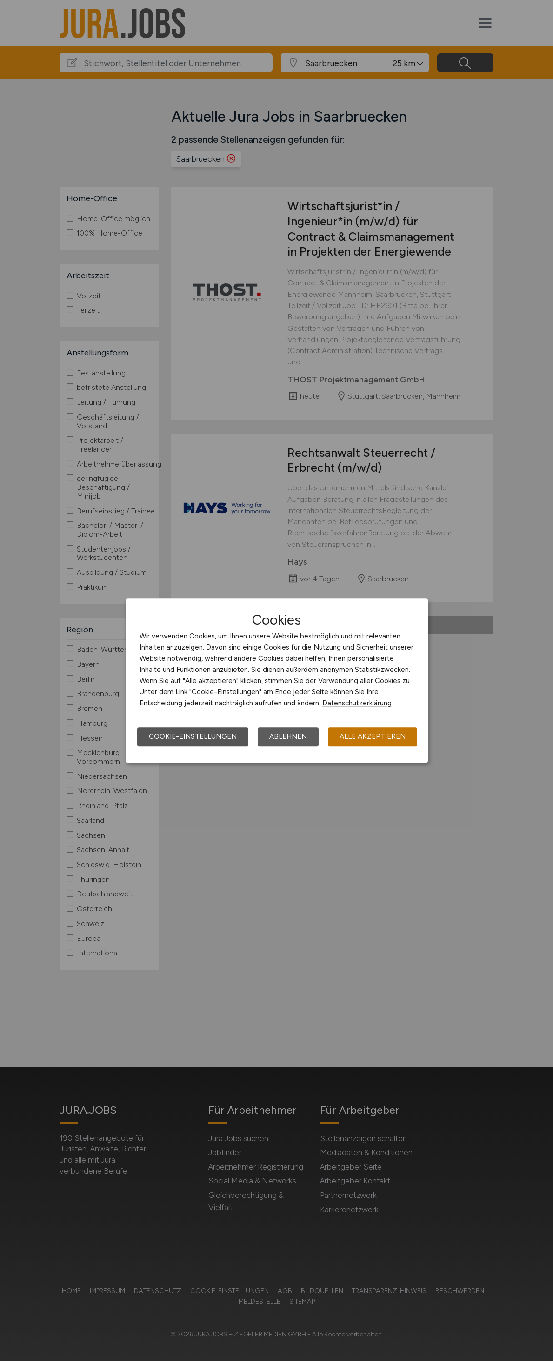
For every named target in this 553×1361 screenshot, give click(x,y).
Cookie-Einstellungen (193, 736)
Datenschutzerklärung (357, 703)
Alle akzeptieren (373, 736)
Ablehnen (288, 736)
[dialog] (277, 680)
